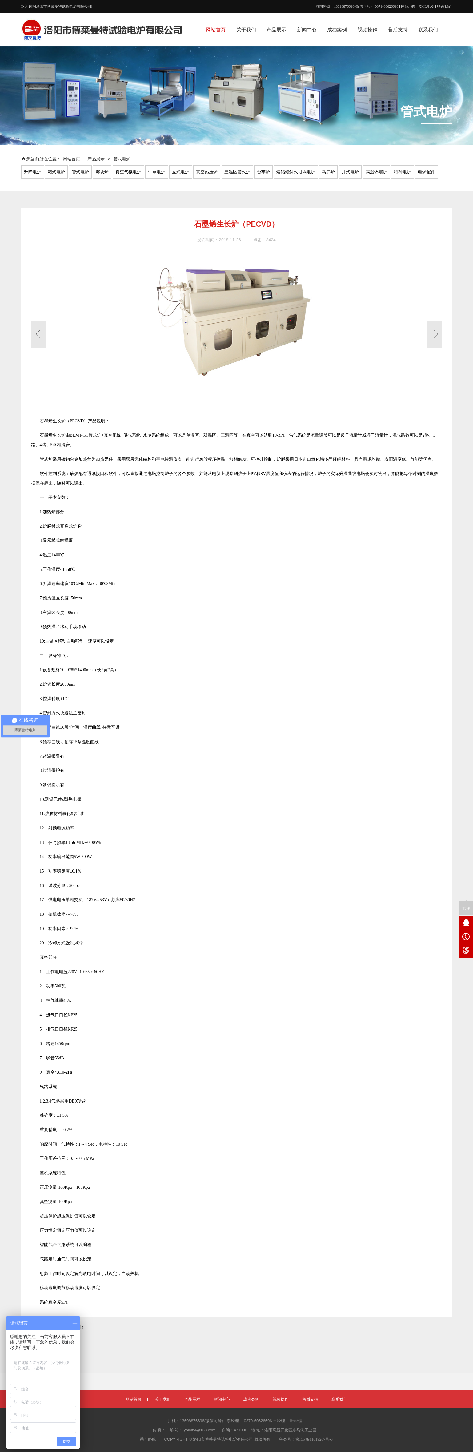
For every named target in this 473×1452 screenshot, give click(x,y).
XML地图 (426, 6)
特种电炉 (402, 172)
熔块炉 (102, 172)
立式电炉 (180, 172)
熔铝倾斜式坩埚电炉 (295, 172)
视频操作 (281, 1399)
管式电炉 (121, 159)
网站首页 (72, 159)
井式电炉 (350, 172)
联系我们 (444, 6)
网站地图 (408, 6)
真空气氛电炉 (128, 172)
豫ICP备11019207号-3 (314, 1439)
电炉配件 (426, 172)
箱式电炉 (56, 172)
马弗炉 (328, 172)
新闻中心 (222, 1399)
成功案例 (251, 1399)
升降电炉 (32, 172)
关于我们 (163, 1399)
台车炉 (263, 172)
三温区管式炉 (237, 172)
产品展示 (96, 159)
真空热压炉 (207, 172)
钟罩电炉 (156, 172)
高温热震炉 (376, 172)
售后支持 (310, 1399)
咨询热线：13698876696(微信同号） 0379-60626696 (356, 6)
